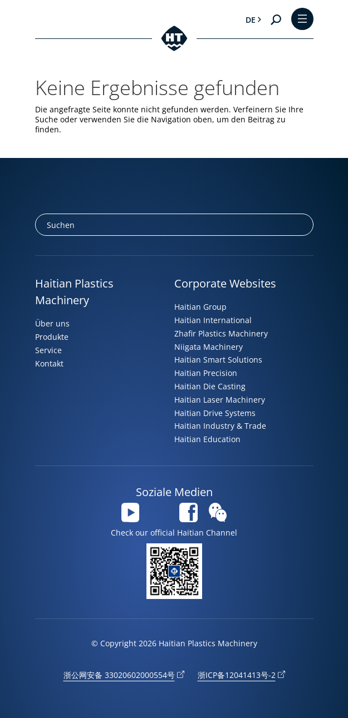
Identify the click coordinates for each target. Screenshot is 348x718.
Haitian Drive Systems (215, 413)
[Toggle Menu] (302, 19)
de (251, 19)
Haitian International (213, 320)
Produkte (51, 336)
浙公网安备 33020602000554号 (119, 675)
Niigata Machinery (208, 346)
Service (48, 350)
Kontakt (49, 363)
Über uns (52, 323)
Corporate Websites (225, 283)
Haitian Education (207, 439)
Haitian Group (200, 306)
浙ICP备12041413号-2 (237, 675)
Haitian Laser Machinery (219, 399)
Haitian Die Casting (210, 386)
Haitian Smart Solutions (218, 359)
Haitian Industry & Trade (220, 425)
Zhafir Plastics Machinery (221, 333)
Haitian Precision (205, 373)
